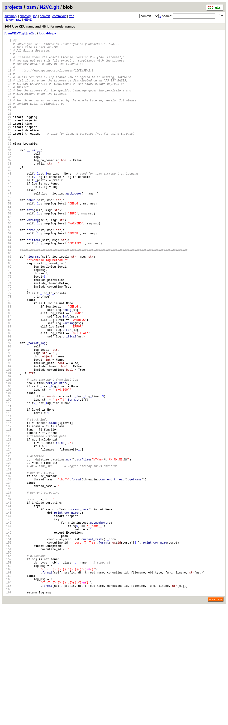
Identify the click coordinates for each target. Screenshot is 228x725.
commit (45, 16)
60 (8, 279)
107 (8, 469)
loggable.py (47, 33)
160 (8, 683)
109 (8, 477)
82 (8, 368)
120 (8, 522)
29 (8, 154)
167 (8, 711)
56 (8, 263)
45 (8, 219)
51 (8, 243)
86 (8, 384)
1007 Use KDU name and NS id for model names (40, 26)
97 (8, 429)
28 (8, 150)
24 (8, 134)
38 (8, 191)
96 (8, 425)
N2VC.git (49, 7)
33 (8, 170)
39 (8, 195)
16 (8, 102)
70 (8, 320)
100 (8, 441)
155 (8, 663)
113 (8, 493)
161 (8, 687)
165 (8, 703)
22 (8, 126)
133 (8, 574)
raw (18, 19)
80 (8, 360)
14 (8, 94)
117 (8, 509)
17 (8, 106)
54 (8, 255)
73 (8, 332)
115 (8, 501)
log (35, 16)
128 (8, 554)
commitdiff (59, 16)
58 (8, 271)
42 (8, 207)
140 (8, 602)
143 (8, 614)
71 (8, 324)
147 (8, 631)
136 (8, 586)
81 (8, 364)
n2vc (32, 33)
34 (8, 174)
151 (8, 647)
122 (8, 530)
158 (8, 675)
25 (8, 138)
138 (8, 594)
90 (8, 400)
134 (8, 578)
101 (8, 445)
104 (8, 457)
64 (8, 296)
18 (8, 110)
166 (8, 707)
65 (8, 300)
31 (8, 162)
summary (11, 16)
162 (8, 691)
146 (8, 627)
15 (8, 98)
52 (8, 247)
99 (8, 437)
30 (8, 158)
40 (8, 199)
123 (8, 534)
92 (8, 409)
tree (71, 16)
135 (8, 582)
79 (8, 356)
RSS (220, 718)
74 (8, 336)
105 (8, 461)
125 (8, 542)
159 (8, 679)
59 (8, 275)
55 (8, 259)
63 (8, 291)
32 (8, 166)
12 (8, 86)
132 (8, 570)
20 (8, 118)
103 (8, 453)
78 (8, 352)
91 (8, 405)
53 (8, 251)
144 (8, 618)
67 (8, 308)
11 (8, 82)
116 (8, 505)
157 (8, 671)
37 (8, 187)
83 (8, 372)
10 (8, 78)
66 (8, 304)
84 (8, 376)
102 (8, 449)
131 (8, 566)
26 (8, 142)
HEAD (28, 19)
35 (8, 178)
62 (8, 287)
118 (8, 514)
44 (8, 215)
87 (8, 388)
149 (8, 639)
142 (8, 610)
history (9, 19)
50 (8, 239)
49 (8, 235)
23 (8, 130)
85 (8, 380)
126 (8, 546)
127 (8, 550)
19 (8, 114)
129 (8, 558)
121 (8, 526)
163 (8, 695)
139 (8, 598)
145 (8, 623)
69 (8, 316)
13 (8, 90)
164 (8, 699)
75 (8, 340)
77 (8, 348)
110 (8, 481)
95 (8, 421)
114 (8, 497)
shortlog (25, 16)
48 (8, 231)
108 (8, 473)
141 (8, 606)
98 (8, 433)
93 (8, 413)
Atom (212, 718)
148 (8, 635)
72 (8, 328)
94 (8, 417)
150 (8, 643)
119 (8, 518)
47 (8, 227)
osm (31, 7)
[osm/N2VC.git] (16, 33)
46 (8, 223)
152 (8, 651)
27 (8, 146)
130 (8, 562)
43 (8, 211)
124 (8, 538)
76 (8, 344)
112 (8, 489)
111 (8, 485)
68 (8, 312)
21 (8, 122)
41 (8, 203)
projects (14, 7)
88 (8, 392)
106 (8, 465)
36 (8, 182)
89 (8, 396)
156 (8, 667)
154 (8, 659)
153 (8, 655)
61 (8, 283)
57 (8, 267)
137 (8, 590)
